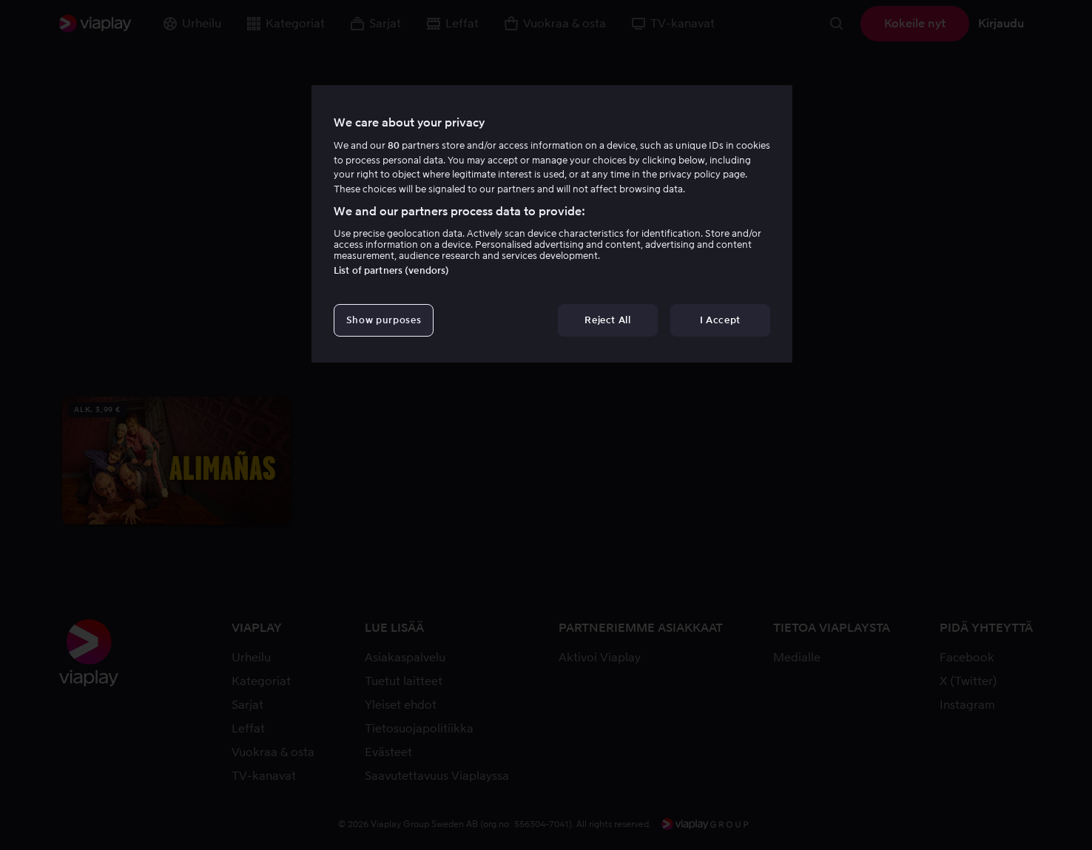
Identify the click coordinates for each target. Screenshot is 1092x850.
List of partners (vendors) (391, 270)
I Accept (720, 320)
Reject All (607, 320)
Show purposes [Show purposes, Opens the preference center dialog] (383, 320)
